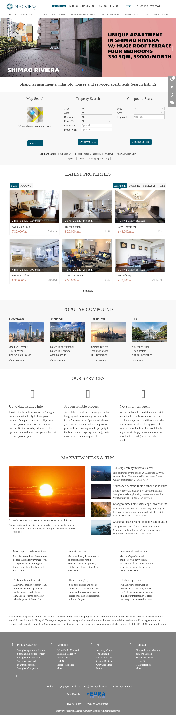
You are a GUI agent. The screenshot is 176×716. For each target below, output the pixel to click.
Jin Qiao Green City (126, 154)
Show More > (16, 361)
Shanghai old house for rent (31, 654)
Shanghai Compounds (28, 669)
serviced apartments (112, 84)
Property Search (88, 142)
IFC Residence (99, 355)
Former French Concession (88, 154)
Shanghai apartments (38, 84)
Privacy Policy (74, 704)
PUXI (14, 185)
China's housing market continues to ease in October (41, 521)
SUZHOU (103, 6)
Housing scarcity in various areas (133, 468)
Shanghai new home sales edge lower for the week (143, 504)
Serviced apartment (84, 14)
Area (66, 112)
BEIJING (73, 6)
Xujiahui (109, 154)
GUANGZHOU (87, 6)
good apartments (127, 617)
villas (62, 84)
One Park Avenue (18, 347)
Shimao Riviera (99, 347)
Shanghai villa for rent (28, 658)
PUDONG (26, 185)
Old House (133, 185)
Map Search (35, 143)
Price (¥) (69, 121)
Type (66, 108)
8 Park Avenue (17, 351)
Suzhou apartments (121, 686)
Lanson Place (63, 658)
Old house (59, 14)
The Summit (139, 351)
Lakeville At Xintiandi (68, 651)
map (145, 14)
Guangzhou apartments (94, 686)
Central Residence (142, 355)
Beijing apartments (67, 686)
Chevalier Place (74, 276)
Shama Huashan (104, 658)
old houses (77, 84)
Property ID (70, 129)
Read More (18, 571)
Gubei (81, 158)
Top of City (126, 276)
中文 (128, 6)
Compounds (131, 14)
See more (88, 291)
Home (12, 14)
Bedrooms (69, 117)
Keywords (69, 125)
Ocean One (141, 661)
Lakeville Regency (60, 351)
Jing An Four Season (20, 355)
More (59, 669)
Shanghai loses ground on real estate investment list (144, 522)
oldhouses (18, 621)
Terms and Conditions (96, 704)
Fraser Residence (65, 665)
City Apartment (128, 227)
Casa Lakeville (21, 227)
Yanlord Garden (99, 351)
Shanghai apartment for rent (31, 651)
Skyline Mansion (144, 658)
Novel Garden (20, 276)
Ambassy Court (104, 651)
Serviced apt (149, 185)
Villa (43, 14)
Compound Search (140, 142)
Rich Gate (62, 661)
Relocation (109, 14)
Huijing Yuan (73, 227)
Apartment (28, 14)
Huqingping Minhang (98, 158)
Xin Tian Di (65, 154)
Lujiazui (71, 158)
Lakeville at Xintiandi (62, 347)
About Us (161, 14)
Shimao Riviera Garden (148, 651)
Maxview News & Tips (88, 458)
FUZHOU (115, 6)
